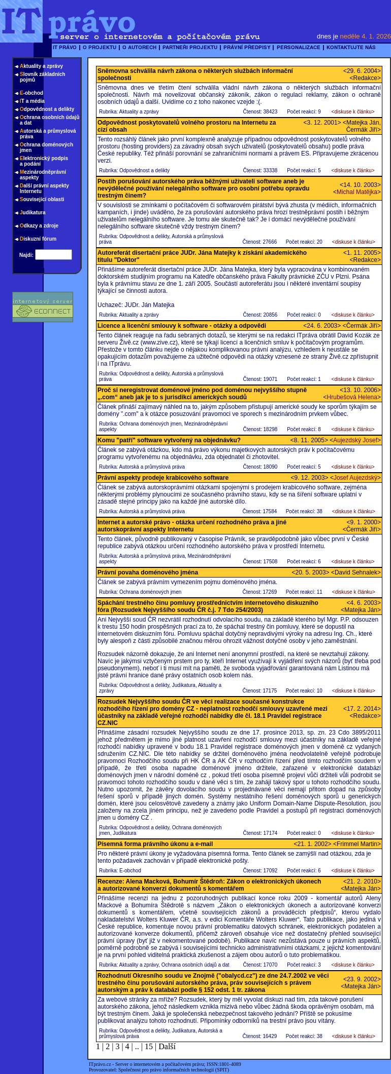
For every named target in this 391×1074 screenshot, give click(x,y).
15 (149, 1046)
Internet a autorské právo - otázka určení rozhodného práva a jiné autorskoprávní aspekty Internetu (191, 526)
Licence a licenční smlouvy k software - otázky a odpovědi (181, 325)
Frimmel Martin (357, 844)
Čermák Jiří (361, 325)
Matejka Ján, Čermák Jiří (363, 126)
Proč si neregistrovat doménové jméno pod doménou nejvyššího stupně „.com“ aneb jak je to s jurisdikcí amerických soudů (202, 394)
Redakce (365, 78)
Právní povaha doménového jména (147, 572)
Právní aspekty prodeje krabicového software (163, 477)
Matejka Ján (360, 609)
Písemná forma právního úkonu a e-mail (155, 844)
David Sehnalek (356, 572)
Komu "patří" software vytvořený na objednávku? (169, 440)
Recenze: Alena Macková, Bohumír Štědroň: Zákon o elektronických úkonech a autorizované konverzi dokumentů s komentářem (209, 885)
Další (167, 1046)
